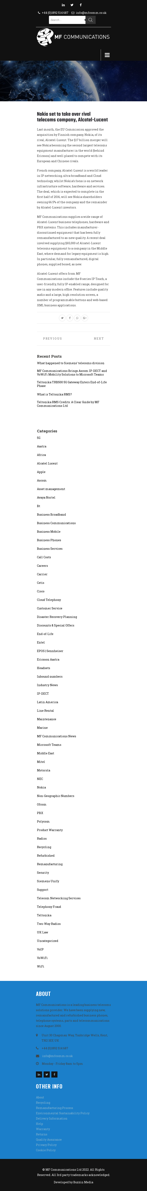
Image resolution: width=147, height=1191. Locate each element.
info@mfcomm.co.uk (91, 13)
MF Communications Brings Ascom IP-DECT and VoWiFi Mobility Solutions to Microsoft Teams (72, 372)
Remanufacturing (50, 864)
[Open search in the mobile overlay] (72, 20)
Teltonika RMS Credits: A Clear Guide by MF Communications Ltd (68, 404)
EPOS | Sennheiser (50, 651)
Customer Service (49, 608)
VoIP (40, 949)
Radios (42, 838)
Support (42, 890)
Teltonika (44, 915)
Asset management (51, 489)
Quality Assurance (49, 1139)
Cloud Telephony (49, 600)
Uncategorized (47, 941)
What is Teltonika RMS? (54, 394)
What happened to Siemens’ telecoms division (70, 363)
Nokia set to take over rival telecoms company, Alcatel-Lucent (72, 117)
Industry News (47, 685)
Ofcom (41, 804)
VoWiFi (42, 958)
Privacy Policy (46, 1145)
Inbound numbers (50, 676)
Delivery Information (51, 1118)
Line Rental (45, 711)
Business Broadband (51, 514)
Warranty (43, 1129)
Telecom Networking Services (59, 898)
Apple (41, 472)
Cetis (40, 583)
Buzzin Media (83, 1182)
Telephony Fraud (49, 907)
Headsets (43, 668)
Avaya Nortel (46, 497)
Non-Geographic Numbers (55, 796)
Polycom (43, 821)
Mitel (41, 762)
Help (39, 1124)
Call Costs (44, 557)
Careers (42, 566)
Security (43, 873)
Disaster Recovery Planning (57, 617)
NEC (40, 779)
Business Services (50, 549)
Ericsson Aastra (48, 659)
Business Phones (49, 540)
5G (38, 438)
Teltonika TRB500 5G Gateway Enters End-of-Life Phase (72, 384)
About (40, 1097)
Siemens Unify (48, 881)
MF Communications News (56, 736)
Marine (42, 728)
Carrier (42, 574)
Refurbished (46, 855)
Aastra (41, 446)
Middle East (45, 753)
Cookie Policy (46, 1150)
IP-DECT (43, 693)
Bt (38, 506)
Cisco (40, 591)
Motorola (43, 770)
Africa (41, 455)
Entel (41, 642)
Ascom (42, 480)
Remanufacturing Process (54, 1108)
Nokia (41, 787)
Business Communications (56, 523)
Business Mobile (49, 531)
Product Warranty (50, 830)
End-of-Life (45, 634)
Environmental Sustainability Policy (63, 1113)
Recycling (44, 847)
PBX (40, 813)
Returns (41, 1134)
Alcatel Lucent (47, 463)
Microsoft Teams (49, 745)
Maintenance (46, 719)
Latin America (47, 702)
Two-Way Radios (49, 924)
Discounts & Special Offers (55, 625)
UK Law (42, 932)
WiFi (40, 966)
